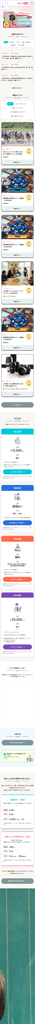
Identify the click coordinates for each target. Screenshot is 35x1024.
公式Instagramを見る (16, 742)
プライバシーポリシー (23, 476)
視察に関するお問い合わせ (16, 881)
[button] (2, 19)
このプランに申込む (16, 472)
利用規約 (15, 476)
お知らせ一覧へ (16, 88)
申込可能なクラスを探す (16, 523)
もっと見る (16, 405)
